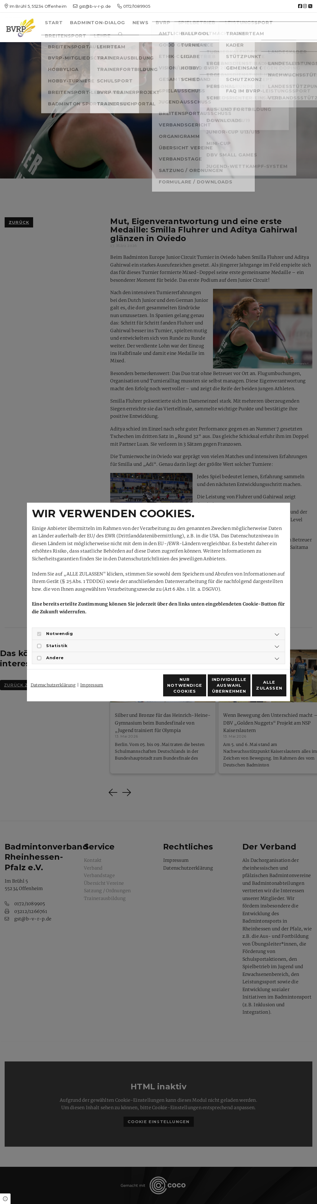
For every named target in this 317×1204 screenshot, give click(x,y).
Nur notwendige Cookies (140, 688)
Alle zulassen (258, 688)
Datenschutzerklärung (53, 674)
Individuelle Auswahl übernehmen (198, 689)
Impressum (91, 674)
